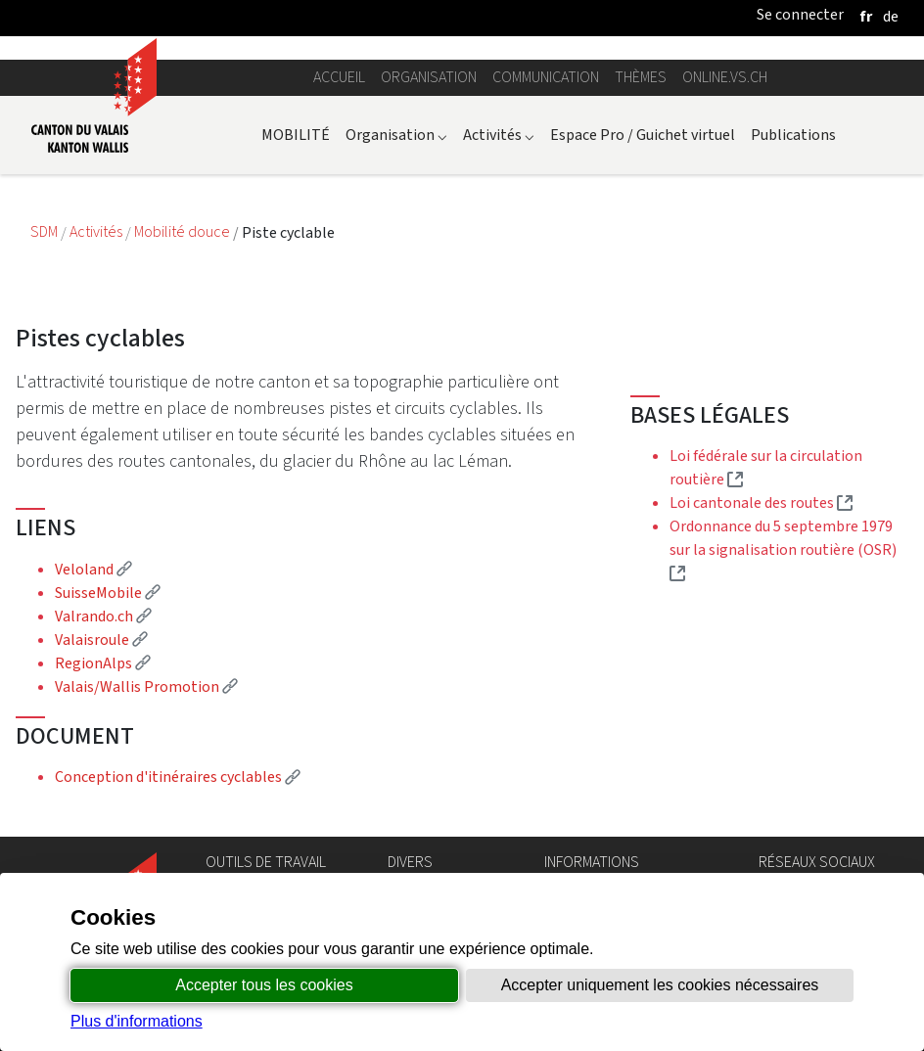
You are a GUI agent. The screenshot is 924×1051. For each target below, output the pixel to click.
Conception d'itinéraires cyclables (177, 776)
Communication (545, 77)
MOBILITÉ (295, 134)
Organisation (429, 77)
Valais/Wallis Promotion (146, 686)
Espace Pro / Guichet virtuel (642, 134)
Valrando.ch (103, 616)
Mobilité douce (183, 232)
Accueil (339, 77)
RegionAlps (103, 663)
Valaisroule (101, 639)
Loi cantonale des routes (761, 502)
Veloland (93, 569)
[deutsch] (891, 16)
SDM (45, 232)
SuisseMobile (108, 592)
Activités (498, 134)
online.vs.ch (724, 77)
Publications (793, 134)
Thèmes (641, 77)
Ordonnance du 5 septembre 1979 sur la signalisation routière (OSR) (783, 549)
